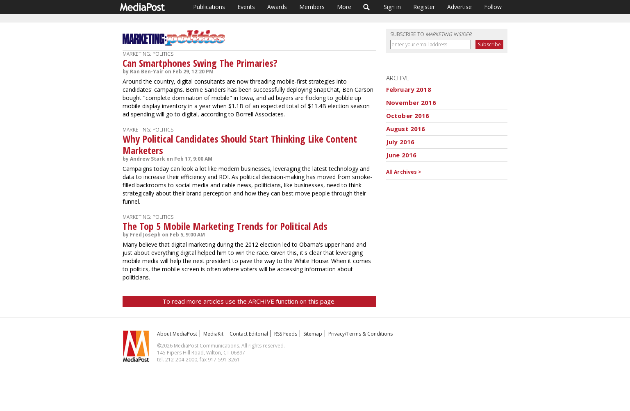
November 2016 (411, 102)
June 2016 (401, 155)
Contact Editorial (249, 333)
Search (366, 7)
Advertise (459, 7)
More (344, 7)
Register (424, 7)
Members (312, 7)
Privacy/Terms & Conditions (360, 333)
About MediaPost (177, 333)
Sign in (392, 7)
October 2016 (408, 115)
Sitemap (312, 333)
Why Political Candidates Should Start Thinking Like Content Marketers (240, 144)
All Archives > (404, 171)
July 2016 (400, 142)
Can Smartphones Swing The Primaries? (200, 63)
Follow (493, 7)
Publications (209, 7)
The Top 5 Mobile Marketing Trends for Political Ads (225, 226)
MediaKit (213, 333)
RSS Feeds (285, 333)
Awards (277, 7)
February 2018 (408, 89)
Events (246, 7)
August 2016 (405, 129)
